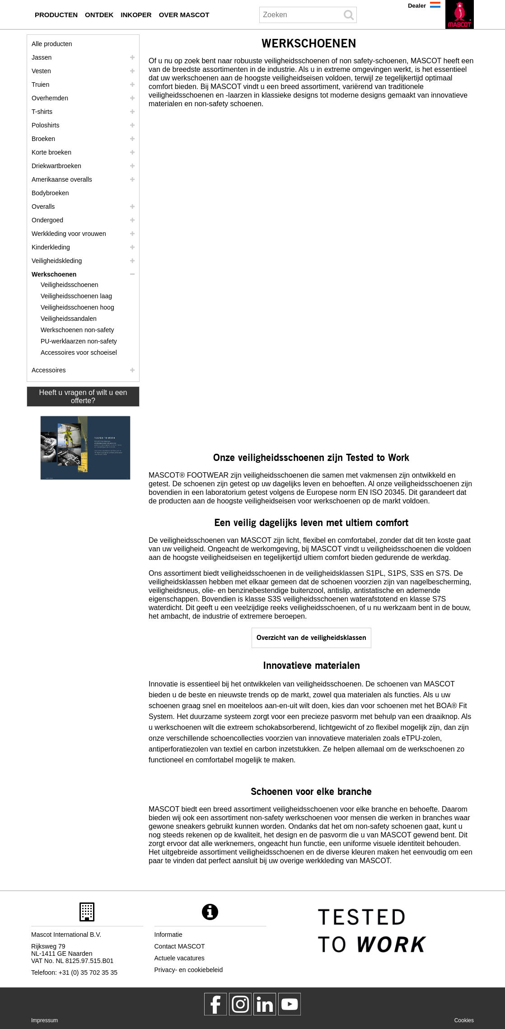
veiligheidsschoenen (276, 475)
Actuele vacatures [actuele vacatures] (179, 958)
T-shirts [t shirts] (42, 111)
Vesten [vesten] (41, 71)
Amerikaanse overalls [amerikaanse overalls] (62, 179)
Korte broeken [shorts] (51, 152)
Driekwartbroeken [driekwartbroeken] (56, 165)
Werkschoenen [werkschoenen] (54, 274)
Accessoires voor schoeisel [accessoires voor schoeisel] (79, 352)
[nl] (459, 14)
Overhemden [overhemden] (50, 98)
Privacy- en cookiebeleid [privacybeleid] (188, 969)
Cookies (464, 1020)
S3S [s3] (417, 573)
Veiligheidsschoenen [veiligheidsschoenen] (69, 284)
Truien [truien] (40, 84)
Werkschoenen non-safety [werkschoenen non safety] (77, 330)
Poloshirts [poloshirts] (45, 125)
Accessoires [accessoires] (48, 370)
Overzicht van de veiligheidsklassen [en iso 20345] (311, 637)
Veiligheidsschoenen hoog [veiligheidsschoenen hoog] (77, 307)
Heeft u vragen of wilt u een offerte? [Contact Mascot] (83, 396)
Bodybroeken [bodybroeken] (50, 193)
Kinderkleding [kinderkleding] (51, 247)
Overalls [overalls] (43, 206)
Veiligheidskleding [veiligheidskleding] (57, 260)
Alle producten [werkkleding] (52, 43)
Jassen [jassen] (41, 57)
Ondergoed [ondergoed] (47, 220)
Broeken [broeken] (43, 138)
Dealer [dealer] (417, 5)
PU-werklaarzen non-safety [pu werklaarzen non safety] (79, 341)
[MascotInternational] (289, 1004)
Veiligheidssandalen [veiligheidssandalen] (69, 318)
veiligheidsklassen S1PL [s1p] (345, 573)
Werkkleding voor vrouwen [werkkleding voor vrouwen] (69, 233)
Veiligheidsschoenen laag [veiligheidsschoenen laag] (76, 296)
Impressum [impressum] (44, 1020)
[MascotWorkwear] (215, 1004)
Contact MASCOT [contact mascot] (179, 946)
